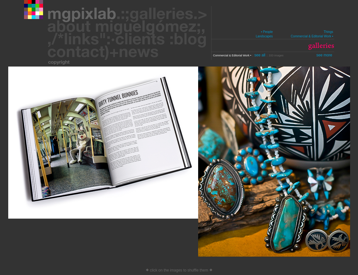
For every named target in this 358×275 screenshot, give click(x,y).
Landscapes (264, 36)
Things (328, 32)
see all (260, 55)
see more (324, 55)
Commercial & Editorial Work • (312, 36)
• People (267, 32)
